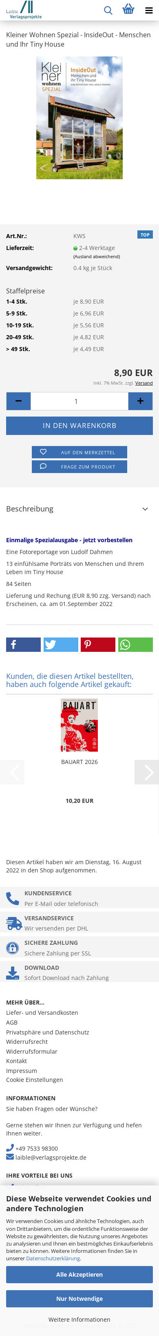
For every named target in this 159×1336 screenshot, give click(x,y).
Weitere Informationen (79, 1319)
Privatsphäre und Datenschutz (47, 1032)
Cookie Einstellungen (34, 1080)
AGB (12, 1022)
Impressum (21, 1071)
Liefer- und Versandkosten (42, 1012)
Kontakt (16, 1061)
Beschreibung (29, 509)
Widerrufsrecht (27, 1041)
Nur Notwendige (79, 1298)
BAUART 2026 (79, 762)
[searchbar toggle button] (108, 10)
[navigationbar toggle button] (149, 10)
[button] (18, 401)
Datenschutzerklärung (53, 1258)
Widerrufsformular (31, 1051)
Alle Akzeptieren (79, 1274)
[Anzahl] (79, 401)
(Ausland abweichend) (96, 256)
